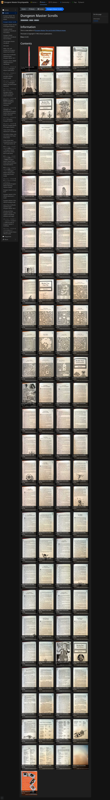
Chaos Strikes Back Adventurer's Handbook (9, 130)
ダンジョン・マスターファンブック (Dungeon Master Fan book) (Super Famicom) (10, 83)
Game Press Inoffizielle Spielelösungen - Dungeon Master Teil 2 (9, 206)
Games (34, 2)
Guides (6, 13)
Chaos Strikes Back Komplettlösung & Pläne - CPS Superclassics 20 (9, 142)
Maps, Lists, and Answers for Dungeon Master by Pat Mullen (9, 50)
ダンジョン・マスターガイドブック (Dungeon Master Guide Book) (9, 68)
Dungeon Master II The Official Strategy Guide (9, 201)
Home (24, 9)
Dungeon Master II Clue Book (9, 190)
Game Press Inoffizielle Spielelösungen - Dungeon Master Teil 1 (9, 56)
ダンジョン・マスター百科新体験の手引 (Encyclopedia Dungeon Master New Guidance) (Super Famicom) (9, 111)
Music (5, 239)
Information (96, 19)
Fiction (6, 10)
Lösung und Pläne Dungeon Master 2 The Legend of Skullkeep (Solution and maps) (9, 213)
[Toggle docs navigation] (2, 798)
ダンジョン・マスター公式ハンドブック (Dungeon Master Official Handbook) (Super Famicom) (9, 92)
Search (81, 2)
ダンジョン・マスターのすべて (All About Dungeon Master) (9, 119)
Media (42, 2)
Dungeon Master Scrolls (9, 22)
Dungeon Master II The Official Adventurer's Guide (9, 196)
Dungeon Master (25, 20)
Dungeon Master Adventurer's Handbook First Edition (9, 30)
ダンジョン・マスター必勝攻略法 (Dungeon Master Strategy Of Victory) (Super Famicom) (9, 102)
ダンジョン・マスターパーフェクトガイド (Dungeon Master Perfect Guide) (9, 75)
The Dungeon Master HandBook (9, 42)
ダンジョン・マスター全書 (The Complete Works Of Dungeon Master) (9, 125)
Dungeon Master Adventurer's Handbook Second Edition (9, 36)
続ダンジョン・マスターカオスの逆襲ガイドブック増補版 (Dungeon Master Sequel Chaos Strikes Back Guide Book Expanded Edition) (9, 160)
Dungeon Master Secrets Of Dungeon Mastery (10, 25)
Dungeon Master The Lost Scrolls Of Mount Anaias (9, 17)
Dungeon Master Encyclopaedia (15, 2)
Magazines (7, 236)
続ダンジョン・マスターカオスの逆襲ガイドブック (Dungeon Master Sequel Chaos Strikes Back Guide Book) (9, 150)
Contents (95, 21)
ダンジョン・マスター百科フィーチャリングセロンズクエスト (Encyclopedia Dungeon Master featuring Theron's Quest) (9, 183)
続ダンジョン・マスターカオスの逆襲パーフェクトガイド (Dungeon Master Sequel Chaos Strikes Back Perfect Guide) (9, 172)
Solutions (37, 20)
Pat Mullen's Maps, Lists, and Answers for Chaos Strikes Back (9, 135)
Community (64, 2)
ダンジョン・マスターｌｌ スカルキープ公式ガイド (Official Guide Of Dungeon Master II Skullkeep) (9, 222)
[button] (38, 2)
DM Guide (6, 46)
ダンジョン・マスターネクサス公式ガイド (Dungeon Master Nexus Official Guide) (9, 231)
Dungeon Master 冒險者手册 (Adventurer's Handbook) (9, 62)
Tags (74, 2)
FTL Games (53, 2)
